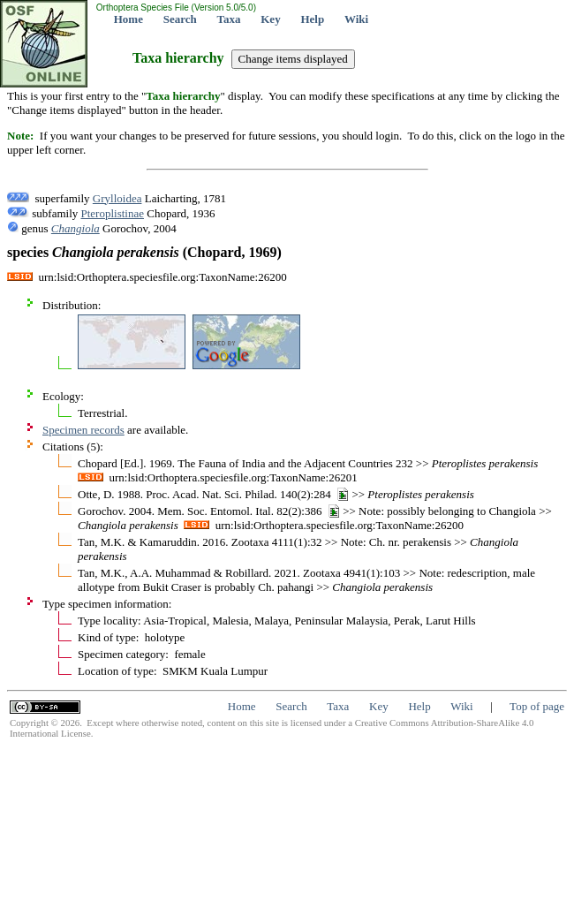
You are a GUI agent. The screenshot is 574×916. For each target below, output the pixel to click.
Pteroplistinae (113, 213)
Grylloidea (117, 198)
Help (312, 19)
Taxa (229, 19)
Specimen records (83, 429)
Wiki (356, 19)
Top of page (537, 706)
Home (128, 19)
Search (180, 19)
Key (270, 19)
